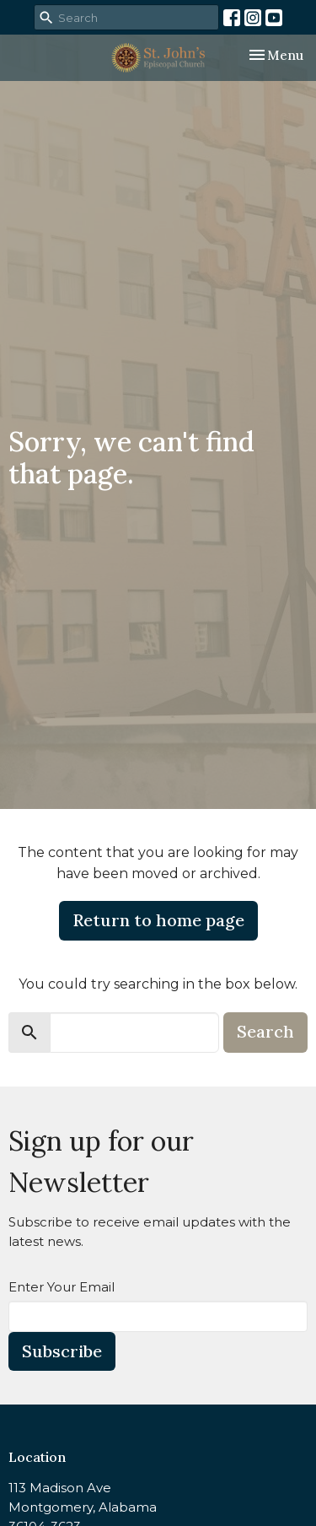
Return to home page (158, 919)
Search (265, 1031)
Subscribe (62, 1351)
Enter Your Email (61, 1287)
